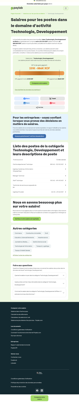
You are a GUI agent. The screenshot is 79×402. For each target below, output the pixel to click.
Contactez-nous (16, 357)
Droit (46, 233)
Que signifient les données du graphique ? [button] (28, 90)
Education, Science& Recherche (24, 237)
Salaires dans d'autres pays (19, 311)
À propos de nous (16, 335)
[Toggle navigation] (65, 8)
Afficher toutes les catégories (22, 255)
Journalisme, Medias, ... (22, 242)
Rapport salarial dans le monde (20, 345)
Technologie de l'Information (23, 246)
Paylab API (14, 348)
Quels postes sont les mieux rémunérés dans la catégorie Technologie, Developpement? (35, 283)
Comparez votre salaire (39, 398)
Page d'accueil (16, 13)
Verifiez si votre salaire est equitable (27, 219)
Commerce (18, 233)
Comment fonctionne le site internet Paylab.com (26, 332)
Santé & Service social (39, 242)
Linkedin (13, 363)
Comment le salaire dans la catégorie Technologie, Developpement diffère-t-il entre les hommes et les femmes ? (38, 292)
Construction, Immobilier (33, 233)
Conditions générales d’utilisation (21, 329)
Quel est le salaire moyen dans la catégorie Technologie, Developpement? (36, 275)
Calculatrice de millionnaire (19, 314)
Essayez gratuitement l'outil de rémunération (29, 136)
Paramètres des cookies (18, 386)
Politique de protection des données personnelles (26, 382)
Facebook (14, 360)
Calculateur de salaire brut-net (20, 317)
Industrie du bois (43, 237)
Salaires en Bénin (34, 13)
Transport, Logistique (42, 246)
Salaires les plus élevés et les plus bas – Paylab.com (27, 320)
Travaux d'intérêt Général (22, 250)
